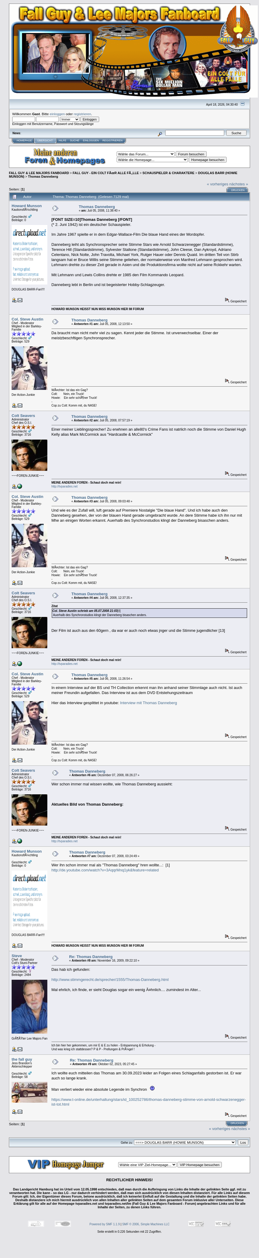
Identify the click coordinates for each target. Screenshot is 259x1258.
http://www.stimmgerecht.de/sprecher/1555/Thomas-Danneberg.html (110, 979)
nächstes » (238, 184)
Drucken (238, 190)
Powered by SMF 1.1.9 (105, 1224)
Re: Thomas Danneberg (91, 956)
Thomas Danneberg (43, 176)
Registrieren (112, 140)
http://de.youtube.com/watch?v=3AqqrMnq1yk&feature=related (105, 870)
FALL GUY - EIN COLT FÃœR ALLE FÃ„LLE (106, 173)
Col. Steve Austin (27, 319)
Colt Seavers (23, 415)
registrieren (82, 114)
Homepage (24, 140)
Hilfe (62, 140)
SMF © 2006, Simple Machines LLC (145, 1224)
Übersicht (45, 140)
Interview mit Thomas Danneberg (148, 703)
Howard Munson (27, 206)
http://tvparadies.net (65, 486)
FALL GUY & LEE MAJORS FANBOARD (39, 173)
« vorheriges (217, 184)
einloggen (57, 114)
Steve (17, 956)
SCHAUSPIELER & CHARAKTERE (168, 173)
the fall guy (22, 1059)
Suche (74, 140)
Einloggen (91, 140)
